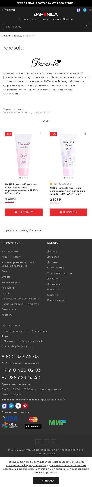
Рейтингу (26, 112)
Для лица (52, 251)
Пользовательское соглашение (20, 298)
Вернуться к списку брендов (22, 230)
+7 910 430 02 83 (21, 370)
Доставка (7, 271)
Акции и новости (11, 257)
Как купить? (9, 287)
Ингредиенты (10, 251)
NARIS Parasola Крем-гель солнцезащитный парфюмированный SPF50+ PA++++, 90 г (21, 189)
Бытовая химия (56, 267)
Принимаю (46, 480)
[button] (20, 178)
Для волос (53, 257)
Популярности (11, 112)
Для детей (53, 278)
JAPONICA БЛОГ (11, 325)
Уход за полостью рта (59, 273)
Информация (12, 242)
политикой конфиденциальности (26, 465)
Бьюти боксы (54, 289)
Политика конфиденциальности (20, 304)
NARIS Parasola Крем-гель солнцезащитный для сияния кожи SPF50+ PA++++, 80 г (67, 190)
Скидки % (53, 295)
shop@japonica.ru (22, 346)
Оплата (6, 276)
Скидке (38, 112)
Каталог (53, 242)
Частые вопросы (11, 282)
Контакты (7, 315)
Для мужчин (54, 284)
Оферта (6, 293)
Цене (47, 112)
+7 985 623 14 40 (21, 377)
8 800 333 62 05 (20, 356)
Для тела (52, 262)
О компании (9, 309)
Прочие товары (56, 300)
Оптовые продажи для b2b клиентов (24, 331)
